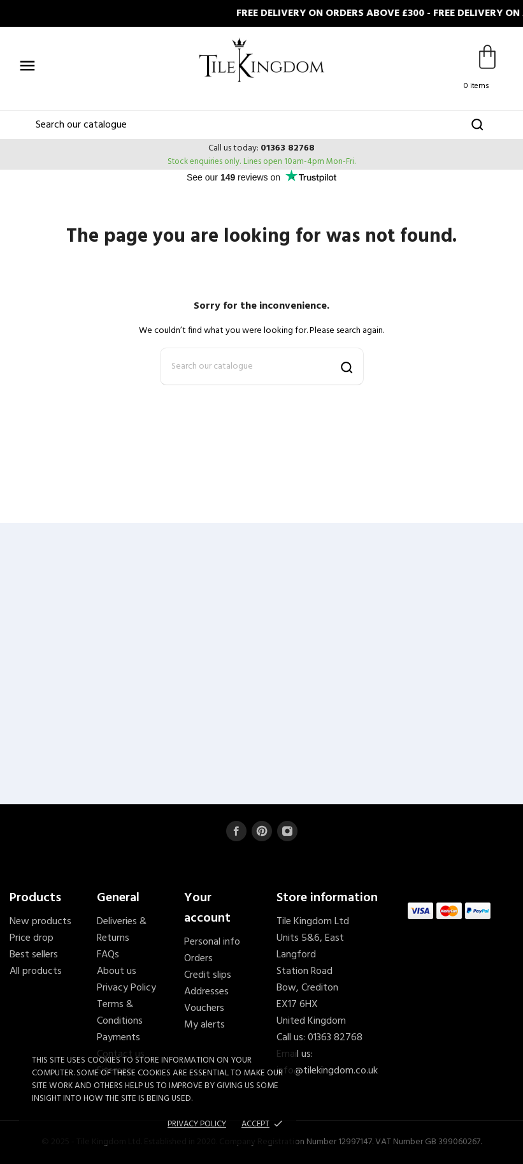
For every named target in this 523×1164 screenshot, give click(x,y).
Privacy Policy (126, 988)
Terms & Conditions (120, 1012)
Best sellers (34, 955)
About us (116, 971)
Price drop (32, 938)
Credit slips (207, 975)
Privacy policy (197, 1124)
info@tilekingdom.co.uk (327, 1071)
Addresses (206, 992)
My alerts (204, 1025)
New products (40, 921)
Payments (118, 1037)
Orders (198, 958)
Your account (207, 908)
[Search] (261, 125)
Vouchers (204, 1008)
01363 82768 (288, 148)
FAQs (108, 955)
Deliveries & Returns (122, 930)
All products (36, 971)
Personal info (212, 942)
